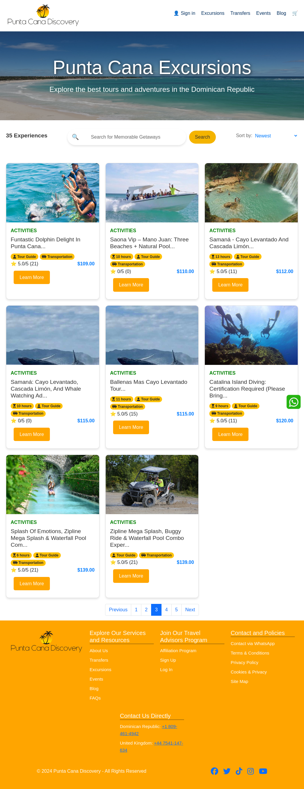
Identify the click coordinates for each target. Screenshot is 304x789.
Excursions (212, 13)
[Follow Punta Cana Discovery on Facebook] (214, 771)
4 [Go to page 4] (166, 609)
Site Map (239, 681)
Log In (166, 669)
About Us (99, 650)
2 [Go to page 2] (146, 609)
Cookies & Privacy (249, 671)
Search (202, 136)
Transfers (240, 13)
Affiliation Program (178, 650)
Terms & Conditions (250, 652)
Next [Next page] (190, 609)
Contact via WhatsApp (253, 643)
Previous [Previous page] (118, 609)
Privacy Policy (244, 662)
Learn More (32, 277)
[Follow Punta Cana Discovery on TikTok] (239, 771)
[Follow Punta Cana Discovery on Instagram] (250, 771)
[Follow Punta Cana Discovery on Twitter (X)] (227, 771)
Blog (281, 13)
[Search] (131, 137)
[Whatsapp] (293, 401)
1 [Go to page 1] (136, 609)
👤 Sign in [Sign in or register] (184, 13)
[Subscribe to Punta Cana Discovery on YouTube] (263, 771)
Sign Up (168, 660)
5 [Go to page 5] (176, 609)
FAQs (95, 697)
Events (263, 13)
